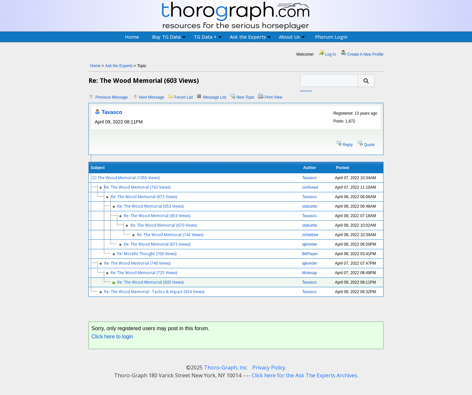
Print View (273, 97)
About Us (292, 36)
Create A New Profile (365, 54)
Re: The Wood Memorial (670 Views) (163, 225)
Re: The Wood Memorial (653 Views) (150, 206)
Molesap (309, 273)
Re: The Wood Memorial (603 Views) (150, 282)
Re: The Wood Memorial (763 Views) (137, 187)
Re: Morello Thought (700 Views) (146, 253)
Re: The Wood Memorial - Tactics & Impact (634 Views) (154, 291)
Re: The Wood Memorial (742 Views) (170, 234)
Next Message (151, 97)
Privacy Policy (268, 367)
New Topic (245, 97)
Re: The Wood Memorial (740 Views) (137, 263)
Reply (348, 144)
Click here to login (112, 336)
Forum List (183, 97)
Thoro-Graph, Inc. (226, 367)
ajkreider (309, 244)
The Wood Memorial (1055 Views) (129, 177)
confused (310, 187)
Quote (369, 144)
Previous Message (111, 97)
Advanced (306, 90)
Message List (214, 97)
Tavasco (112, 112)
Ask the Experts (250, 36)
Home (132, 36)
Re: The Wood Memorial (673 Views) (144, 196)
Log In (330, 54)
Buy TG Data (169, 36)
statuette (309, 206)
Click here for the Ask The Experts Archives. (305, 375)
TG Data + (208, 36)
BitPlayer (310, 254)
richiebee (310, 235)
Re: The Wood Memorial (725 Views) (144, 272)
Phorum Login (331, 36)
